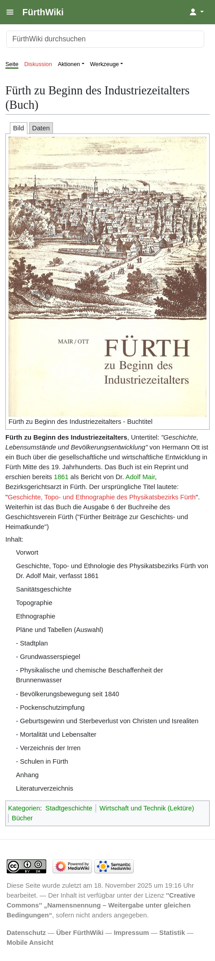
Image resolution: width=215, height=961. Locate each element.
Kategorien (24, 808)
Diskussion (38, 64)
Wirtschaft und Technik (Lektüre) (147, 808)
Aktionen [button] (69, 64)
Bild (18, 128)
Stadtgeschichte (68, 808)
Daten (41, 128)
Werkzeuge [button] (104, 64)
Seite (11, 64)
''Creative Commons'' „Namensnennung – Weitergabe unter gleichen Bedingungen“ (101, 905)
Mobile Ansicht (30, 942)
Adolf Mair (140, 476)
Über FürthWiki (79, 932)
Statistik (172, 932)
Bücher (22, 818)
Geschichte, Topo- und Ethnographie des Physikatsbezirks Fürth (102, 497)
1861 (61, 476)
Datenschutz (26, 932)
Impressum (131, 932)
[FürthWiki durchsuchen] (105, 39)
